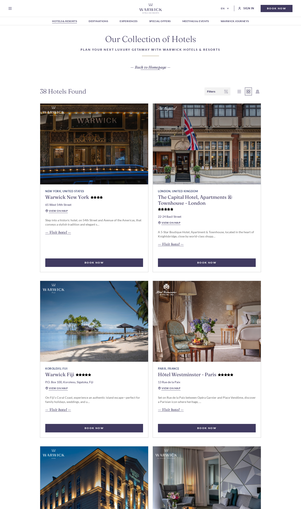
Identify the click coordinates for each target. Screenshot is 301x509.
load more (150, 427)
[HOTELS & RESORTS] (64, 21)
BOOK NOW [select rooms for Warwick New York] (75, 244)
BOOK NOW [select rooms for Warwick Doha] (150, 398)
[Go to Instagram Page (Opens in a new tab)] (280, 485)
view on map (56, 182)
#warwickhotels (281, 472)
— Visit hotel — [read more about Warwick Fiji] (208, 208)
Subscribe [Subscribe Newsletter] (22, 483)
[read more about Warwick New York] (75, 130)
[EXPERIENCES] (129, 21)
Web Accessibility (95, 503)
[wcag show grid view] (248, 91)
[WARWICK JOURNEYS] (235, 21)
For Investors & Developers (95, 444)
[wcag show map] (257, 91)
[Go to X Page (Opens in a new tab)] (290, 485)
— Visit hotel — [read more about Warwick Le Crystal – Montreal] (208, 379)
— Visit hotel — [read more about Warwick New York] (58, 208)
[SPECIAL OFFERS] (160, 21)
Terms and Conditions (142, 503)
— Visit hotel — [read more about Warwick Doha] (133, 368)
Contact (117, 503)
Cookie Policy (70, 503)
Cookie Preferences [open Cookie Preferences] (19, 503)
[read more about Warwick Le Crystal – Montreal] (225, 289)
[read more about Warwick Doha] (150, 289)
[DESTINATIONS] (98, 21)
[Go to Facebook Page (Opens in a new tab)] (271, 485)
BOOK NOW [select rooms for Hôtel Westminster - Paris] (75, 398)
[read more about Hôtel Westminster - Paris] (75, 289)
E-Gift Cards (262, 444)
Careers (159, 444)
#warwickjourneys (279, 477)
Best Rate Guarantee (188, 444)
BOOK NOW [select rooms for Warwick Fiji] (225, 244)
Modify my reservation (47, 444)
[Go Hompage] (150, 8)
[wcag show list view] (239, 91)
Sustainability (134, 444)
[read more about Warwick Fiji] (225, 130)
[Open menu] (11, 8)
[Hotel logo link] (150, 480)
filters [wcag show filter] (217, 91)
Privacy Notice (46, 503)
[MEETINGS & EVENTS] (195, 21)
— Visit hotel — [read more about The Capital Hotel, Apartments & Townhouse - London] (133, 226)
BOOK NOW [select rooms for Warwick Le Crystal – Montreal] (225, 398)
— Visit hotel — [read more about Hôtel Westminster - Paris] (58, 374)
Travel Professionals (228, 444)
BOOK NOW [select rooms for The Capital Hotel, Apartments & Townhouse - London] (150, 244)
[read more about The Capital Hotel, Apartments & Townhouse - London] (150, 130)
